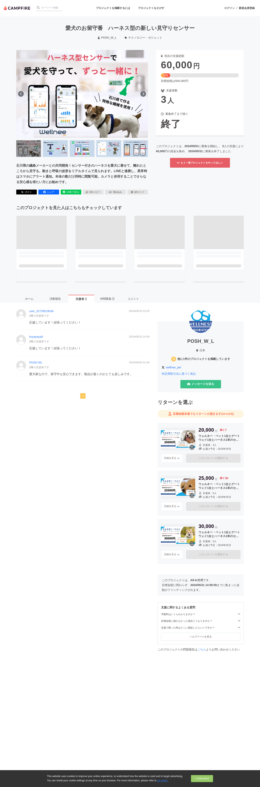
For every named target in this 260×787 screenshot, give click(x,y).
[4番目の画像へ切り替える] (108, 148)
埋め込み (115, 192)
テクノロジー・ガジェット (143, 37)
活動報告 (55, 298)
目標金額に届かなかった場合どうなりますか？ (200, 620)
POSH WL (35, 362)
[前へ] (21, 94)
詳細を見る (172, 458)
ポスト (26, 192)
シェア (48, 192)
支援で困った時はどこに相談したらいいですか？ (200, 627)
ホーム (29, 298)
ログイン (229, 8)
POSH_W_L (107, 37)
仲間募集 (107, 298)
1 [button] (83, 395)
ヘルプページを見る (201, 636)
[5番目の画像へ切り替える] (135, 148)
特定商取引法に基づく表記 (179, 373)
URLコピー (93, 192)
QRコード (137, 192)
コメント (133, 298)
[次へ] (143, 94)
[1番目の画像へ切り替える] (28, 148)
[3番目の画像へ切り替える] (82, 148)
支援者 (81, 299)
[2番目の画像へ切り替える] (55, 148)
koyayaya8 (36, 336)
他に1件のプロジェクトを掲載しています (203, 358)
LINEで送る (71, 192)
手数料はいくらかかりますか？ (200, 614)
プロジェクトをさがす (151, 8)
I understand (202, 778)
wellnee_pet (173, 367)
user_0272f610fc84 (41, 311)
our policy (162, 780)
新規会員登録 (247, 8)
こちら (201, 649)
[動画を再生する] (82, 94)
